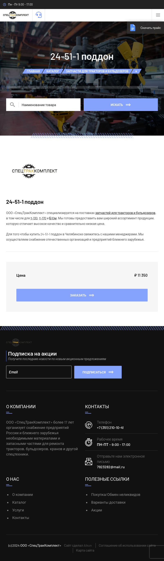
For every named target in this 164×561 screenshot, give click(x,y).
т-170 (42, 218)
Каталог (19, 502)
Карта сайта (85, 550)
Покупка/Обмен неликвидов (115, 494)
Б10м (52, 218)
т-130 (34, 218)
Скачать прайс (150, 27)
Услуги (18, 510)
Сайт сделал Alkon (78, 545)
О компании (22, 494)
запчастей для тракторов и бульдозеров (125, 213)
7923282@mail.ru (111, 466)
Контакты (20, 517)
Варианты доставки (108, 502)
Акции (96, 510)
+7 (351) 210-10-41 (110, 427)
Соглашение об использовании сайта (127, 545)
